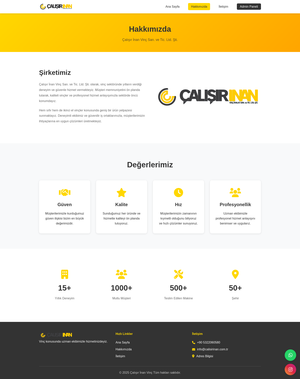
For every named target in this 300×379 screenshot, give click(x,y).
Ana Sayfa (172, 6)
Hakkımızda (199, 6)
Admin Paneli (249, 6)
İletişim (223, 6)
